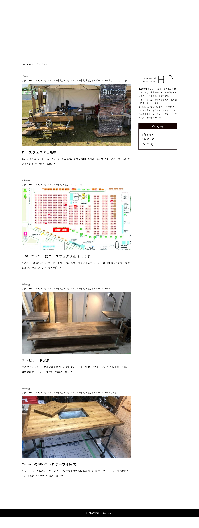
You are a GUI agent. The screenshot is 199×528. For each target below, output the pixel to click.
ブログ (25, 76)
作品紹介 (26, 292)
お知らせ (26, 186)
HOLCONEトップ (30, 64)
